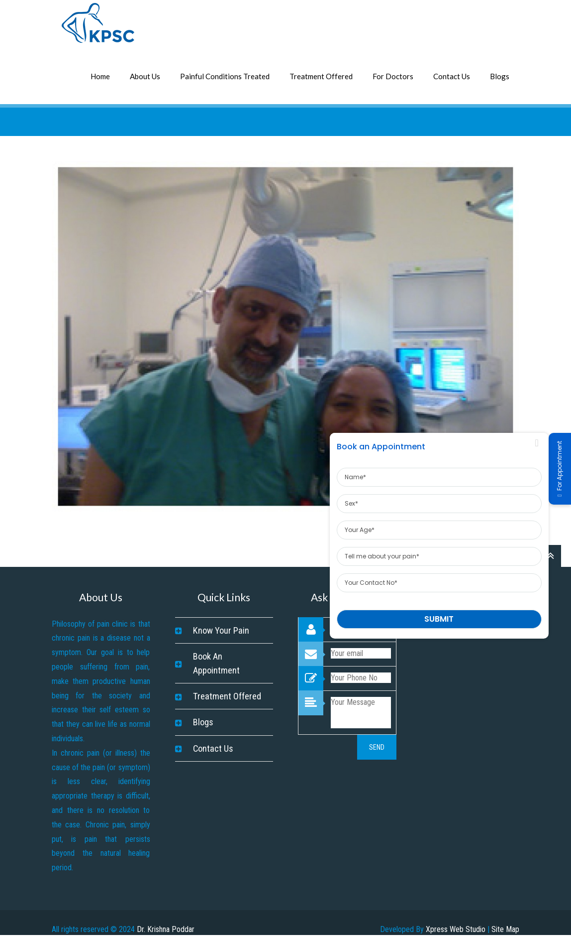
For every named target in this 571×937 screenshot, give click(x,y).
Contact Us (451, 76)
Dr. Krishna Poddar (165, 929)
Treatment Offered (321, 76)
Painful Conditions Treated (225, 76)
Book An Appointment (216, 663)
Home (100, 76)
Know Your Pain (221, 630)
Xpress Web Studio (455, 929)
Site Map (505, 929)
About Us (145, 76)
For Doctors (393, 76)
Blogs (499, 76)
